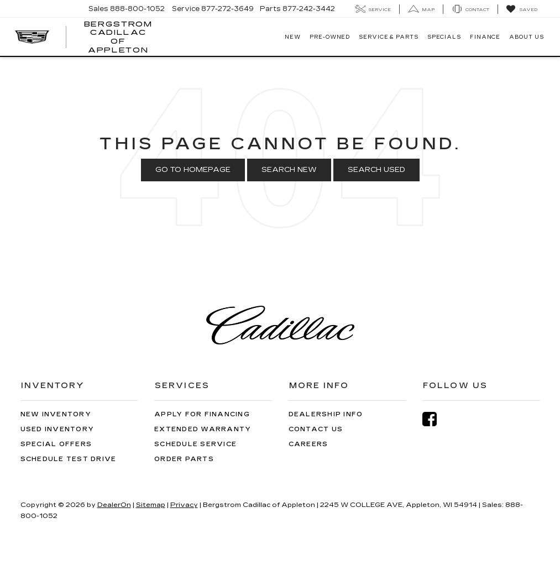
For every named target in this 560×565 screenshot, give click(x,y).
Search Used (376, 169)
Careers (308, 444)
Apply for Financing (202, 414)
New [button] (293, 37)
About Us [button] (526, 37)
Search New (289, 169)
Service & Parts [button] (388, 37)
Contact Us (316, 429)
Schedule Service (195, 444)
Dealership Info (326, 414)
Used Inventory (57, 429)
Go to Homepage (193, 169)
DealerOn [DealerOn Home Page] (114, 505)
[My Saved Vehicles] (522, 9)
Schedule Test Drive (68, 459)
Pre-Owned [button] (330, 37)
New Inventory (55, 414)
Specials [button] (444, 37)
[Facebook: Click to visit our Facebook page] (435, 419)
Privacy (184, 505)
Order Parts (184, 459)
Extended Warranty (202, 429)
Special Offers (56, 444)
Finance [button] (485, 37)
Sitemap (150, 505)
